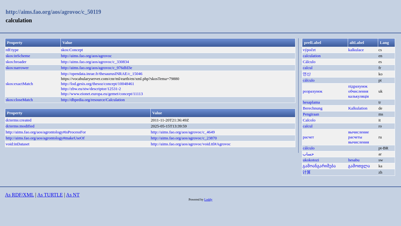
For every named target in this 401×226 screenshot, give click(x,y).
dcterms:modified (20, 126)
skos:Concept (72, 49)
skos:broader (16, 61)
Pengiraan (311, 114)
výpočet (309, 49)
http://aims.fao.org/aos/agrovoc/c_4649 (183, 132)
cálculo (309, 80)
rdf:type (12, 49)
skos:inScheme (18, 55)
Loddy (208, 199)
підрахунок (357, 86)
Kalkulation (357, 108)
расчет (308, 137)
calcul (307, 67)
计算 (307, 172)
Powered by (196, 199)
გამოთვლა (359, 166)
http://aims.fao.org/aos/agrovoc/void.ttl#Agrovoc (191, 144)
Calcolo (309, 120)
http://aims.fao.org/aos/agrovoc (86, 55)
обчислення (358, 91)
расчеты (355, 137)
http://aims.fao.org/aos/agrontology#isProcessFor (46, 132)
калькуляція (358, 96)
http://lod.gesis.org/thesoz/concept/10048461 (97, 83)
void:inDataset (17, 144)
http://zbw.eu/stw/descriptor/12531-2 (91, 88)
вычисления (358, 142)
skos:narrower (17, 67)
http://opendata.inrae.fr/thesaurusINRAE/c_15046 (102, 73)
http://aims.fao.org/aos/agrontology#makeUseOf (45, 138)
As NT (73, 194)
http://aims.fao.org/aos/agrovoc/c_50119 (53, 12)
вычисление (358, 132)
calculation (311, 55)
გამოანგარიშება (319, 166)
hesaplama (311, 102)
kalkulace (356, 49)
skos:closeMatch (19, 99)
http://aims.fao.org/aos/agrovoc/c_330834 (95, 61)
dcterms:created (18, 120)
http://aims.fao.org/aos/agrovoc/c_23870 (184, 138)
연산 (307, 74)
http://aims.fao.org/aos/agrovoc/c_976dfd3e (96, 67)
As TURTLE (50, 194)
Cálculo (309, 61)
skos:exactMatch (19, 83)
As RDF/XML (19, 194)
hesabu (353, 160)
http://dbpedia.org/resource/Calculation (93, 99)
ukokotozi (311, 160)
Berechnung (312, 108)
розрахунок (312, 91)
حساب (308, 154)
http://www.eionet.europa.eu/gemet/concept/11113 (102, 93)
